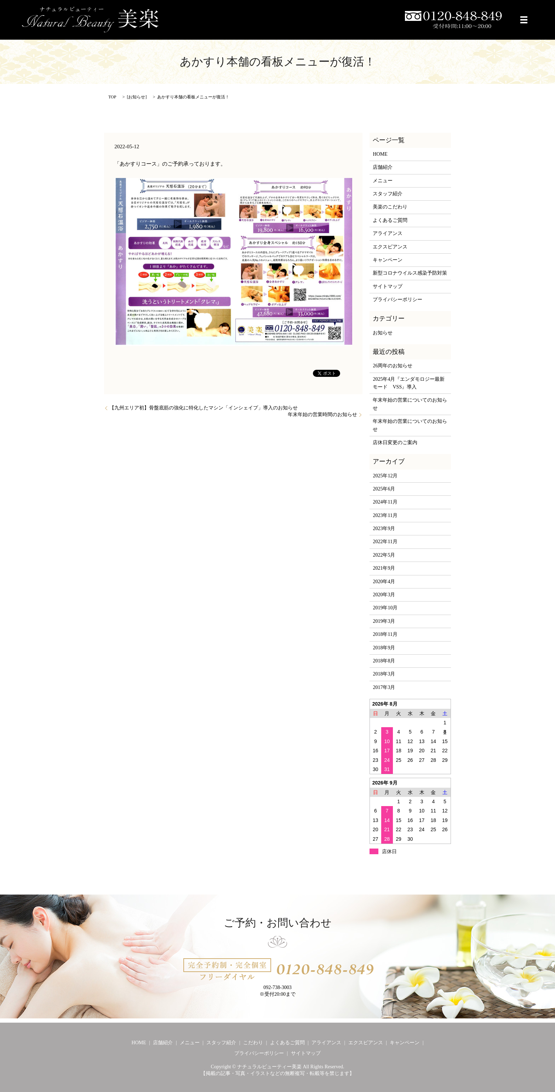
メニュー (383, 180)
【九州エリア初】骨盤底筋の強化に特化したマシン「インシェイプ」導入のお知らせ (203, 407)
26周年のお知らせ (392, 365)
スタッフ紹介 (387, 193)
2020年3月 (384, 594)
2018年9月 (384, 647)
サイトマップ (387, 286)
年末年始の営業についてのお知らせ (410, 403)
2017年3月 (384, 687)
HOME (380, 154)
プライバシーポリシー (397, 299)
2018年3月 (384, 674)
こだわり (253, 1042)
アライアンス (387, 233)
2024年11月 (385, 502)
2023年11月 (385, 515)
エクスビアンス (390, 246)
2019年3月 (384, 621)
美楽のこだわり (390, 206)
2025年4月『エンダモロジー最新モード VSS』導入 (409, 383)
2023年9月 (384, 528)
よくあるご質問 (390, 220)
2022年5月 (384, 555)
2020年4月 (384, 581)
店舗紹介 (383, 167)
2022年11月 (385, 541)
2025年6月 (384, 489)
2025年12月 (385, 475)
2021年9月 (384, 568)
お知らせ (136, 96)
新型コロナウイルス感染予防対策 (410, 273)
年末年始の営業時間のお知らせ (322, 414)
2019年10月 (385, 607)
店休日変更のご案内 (395, 442)
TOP (112, 96)
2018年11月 (385, 634)
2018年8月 (384, 660)
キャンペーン (387, 260)
